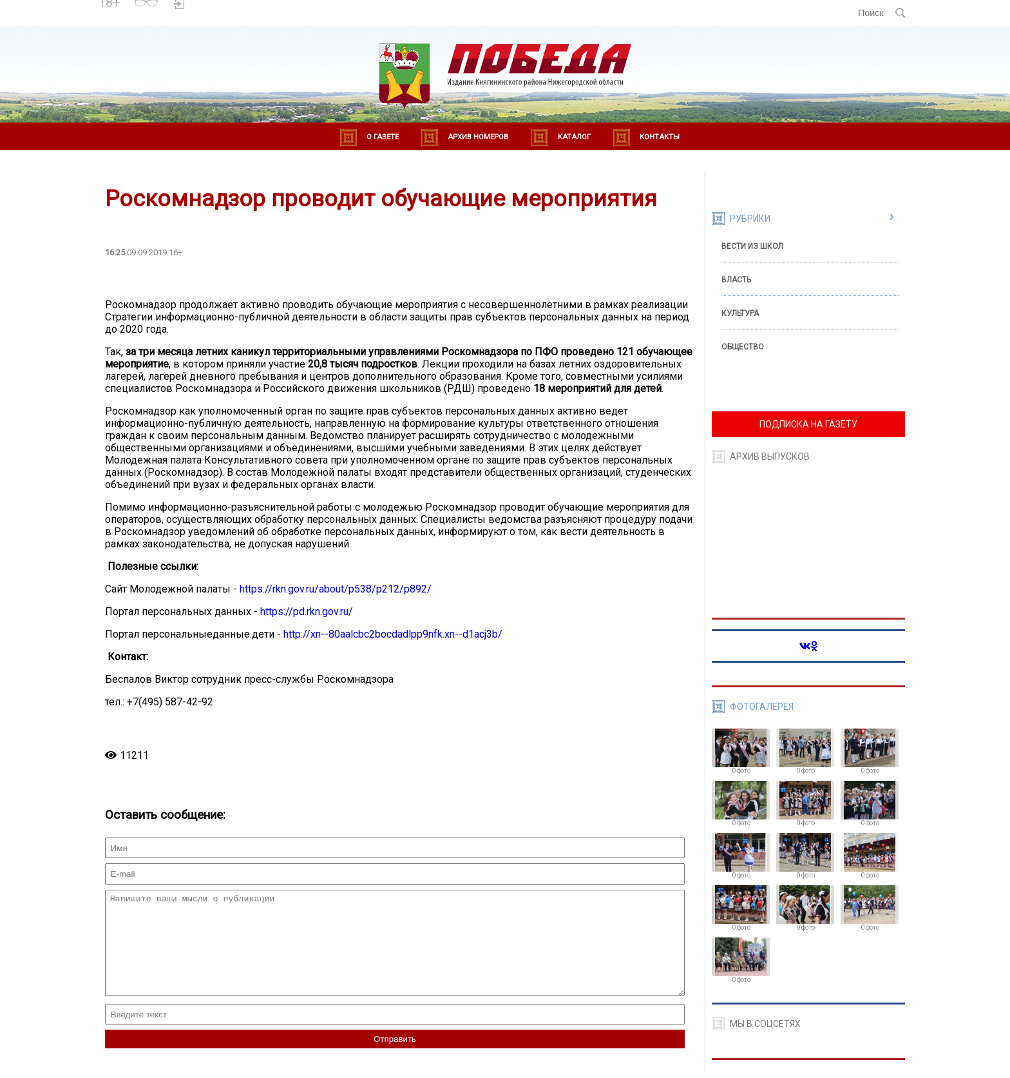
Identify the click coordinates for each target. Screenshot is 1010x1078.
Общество (742, 346)
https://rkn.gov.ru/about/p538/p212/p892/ (336, 589)
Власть (736, 279)
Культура (740, 313)
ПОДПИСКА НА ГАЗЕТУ (808, 424)
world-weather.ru (235, 18)
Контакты (660, 137)
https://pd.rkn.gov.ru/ (306, 611)
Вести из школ (752, 246)
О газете (383, 137)
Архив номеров (478, 137)
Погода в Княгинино (235, 7)
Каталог (574, 137)
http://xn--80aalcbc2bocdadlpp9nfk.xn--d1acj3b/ (392, 634)
